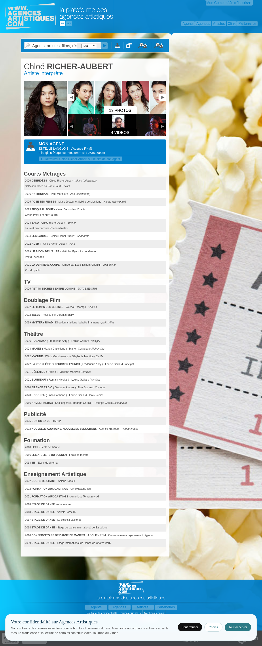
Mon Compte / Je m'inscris (227, 3)
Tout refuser (190, 627)
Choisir (213, 627)
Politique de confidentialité (102, 613)
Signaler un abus (131, 613)
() (80, 148)
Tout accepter (238, 627)
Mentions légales (154, 613)
